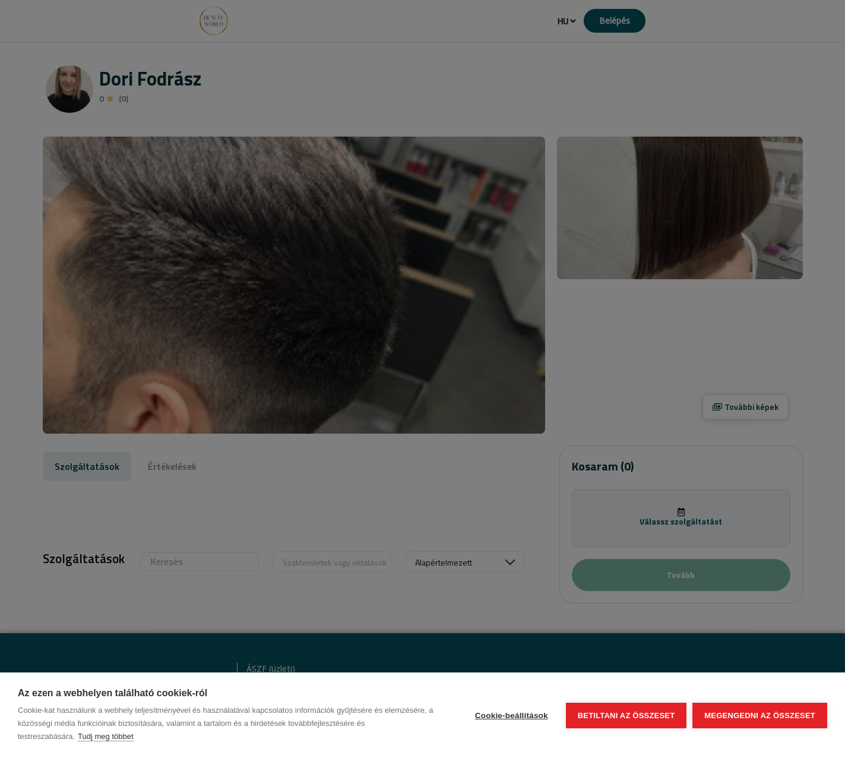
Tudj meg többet (105, 736)
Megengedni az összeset (759, 715)
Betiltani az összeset (626, 715)
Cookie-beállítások (511, 715)
